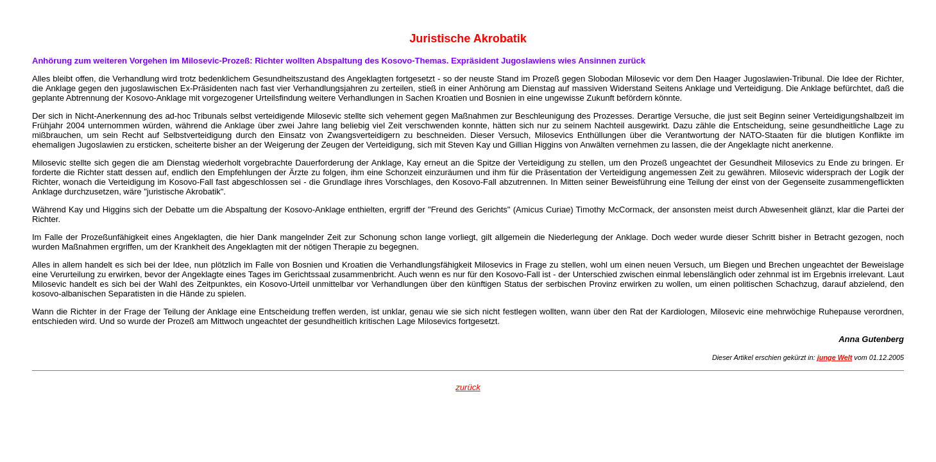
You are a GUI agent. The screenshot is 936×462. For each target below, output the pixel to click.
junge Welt (835, 357)
